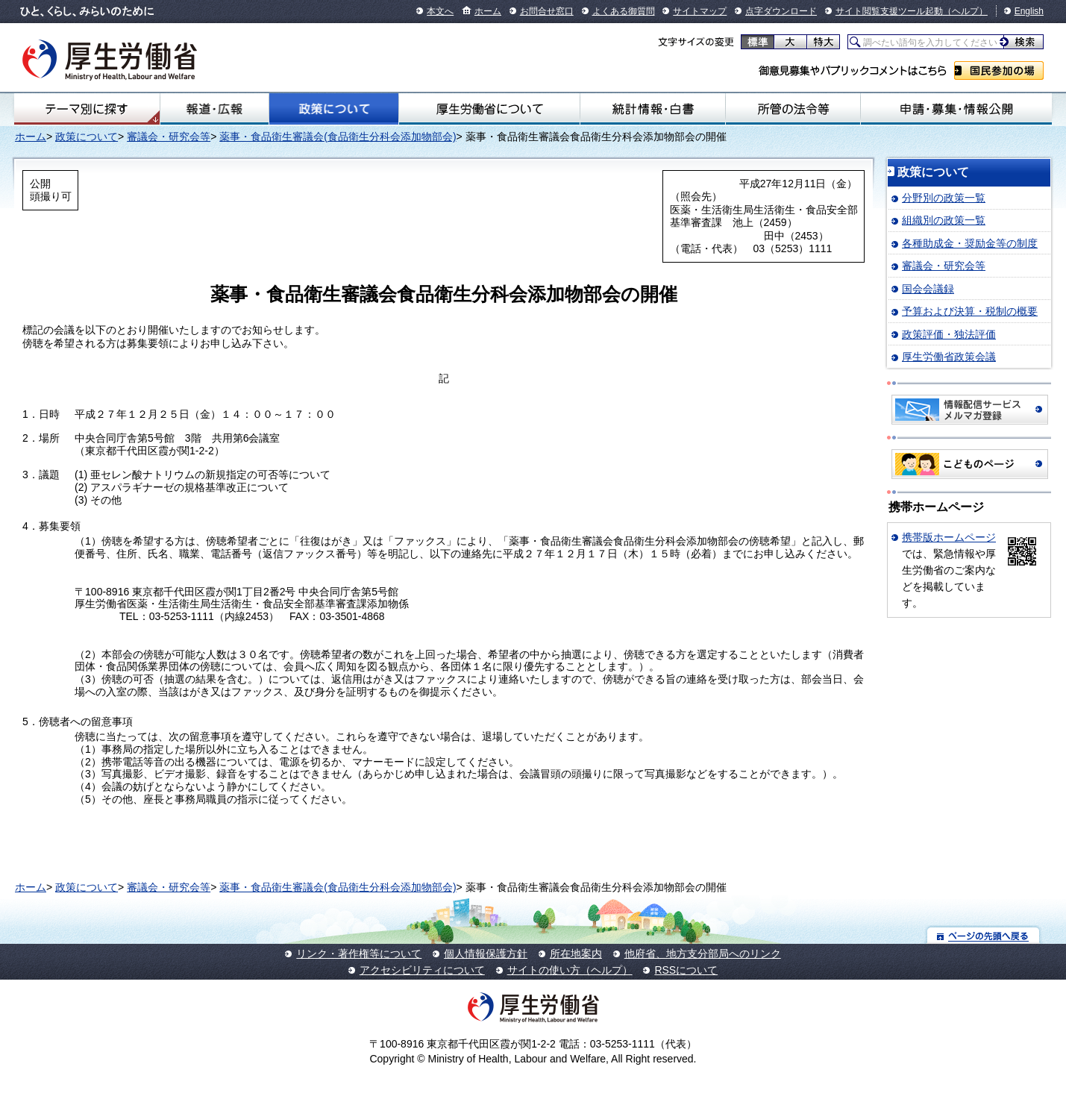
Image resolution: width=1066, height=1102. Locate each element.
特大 (823, 41)
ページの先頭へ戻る (984, 935)
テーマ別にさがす (87, 109)
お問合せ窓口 (547, 11)
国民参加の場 (999, 70)
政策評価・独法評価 (949, 334)
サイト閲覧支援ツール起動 (889, 11)
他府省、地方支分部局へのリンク (702, 953)
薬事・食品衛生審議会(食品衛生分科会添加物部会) (337, 137)
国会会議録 (928, 289)
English (1029, 11)
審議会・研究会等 (168, 137)
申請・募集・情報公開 (956, 109)
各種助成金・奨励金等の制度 (970, 243)
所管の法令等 (793, 109)
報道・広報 (214, 109)
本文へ (440, 11)
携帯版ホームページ (949, 537)
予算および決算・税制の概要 (970, 311)
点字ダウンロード (781, 11)
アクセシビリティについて (422, 970)
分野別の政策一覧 (943, 198)
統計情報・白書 (652, 109)
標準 (758, 41)
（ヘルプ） (965, 11)
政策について (333, 109)
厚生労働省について (489, 109)
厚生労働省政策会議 (949, 357)
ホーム (487, 11)
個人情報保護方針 (485, 953)
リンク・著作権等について (358, 953)
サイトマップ (700, 11)
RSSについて (686, 970)
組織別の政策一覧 (943, 220)
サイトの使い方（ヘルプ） (570, 970)
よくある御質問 (623, 11)
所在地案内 (576, 953)
